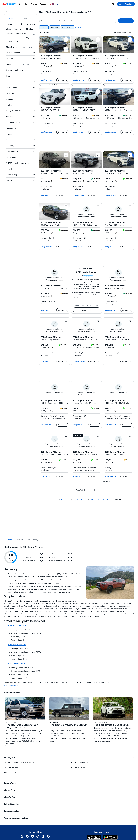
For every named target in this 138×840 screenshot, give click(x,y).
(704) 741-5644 (46, 247)
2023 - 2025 (67, 27)
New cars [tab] (28, 18)
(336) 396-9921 (78, 425)
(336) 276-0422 (46, 476)
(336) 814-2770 (110, 310)
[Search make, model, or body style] (77, 20)
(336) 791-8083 (110, 132)
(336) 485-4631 (78, 247)
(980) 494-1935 (46, 195)
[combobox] (27, 11)
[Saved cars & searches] (113, 4)
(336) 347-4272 (78, 80)
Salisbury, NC (28, 24)
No (17, 41)
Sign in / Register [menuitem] (126, 4)
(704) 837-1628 (110, 80)
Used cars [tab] (13, 18)
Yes (10, 41)
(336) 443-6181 (78, 132)
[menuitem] (20, 4)
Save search (126, 21)
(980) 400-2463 (47, 80)
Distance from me (13, 29)
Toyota (44, 27)
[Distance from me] (29, 29)
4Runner (54, 27)
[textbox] (126, 32)
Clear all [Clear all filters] (78, 27)
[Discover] (55, 4)
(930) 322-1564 (46, 425)
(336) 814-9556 (46, 132)
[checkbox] (34, 34)
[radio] (7, 41)
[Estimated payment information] (51, 66)
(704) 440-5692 (79, 195)
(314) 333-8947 (110, 425)
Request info (62, 80)
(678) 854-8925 (78, 476)
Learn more (86, 310)
